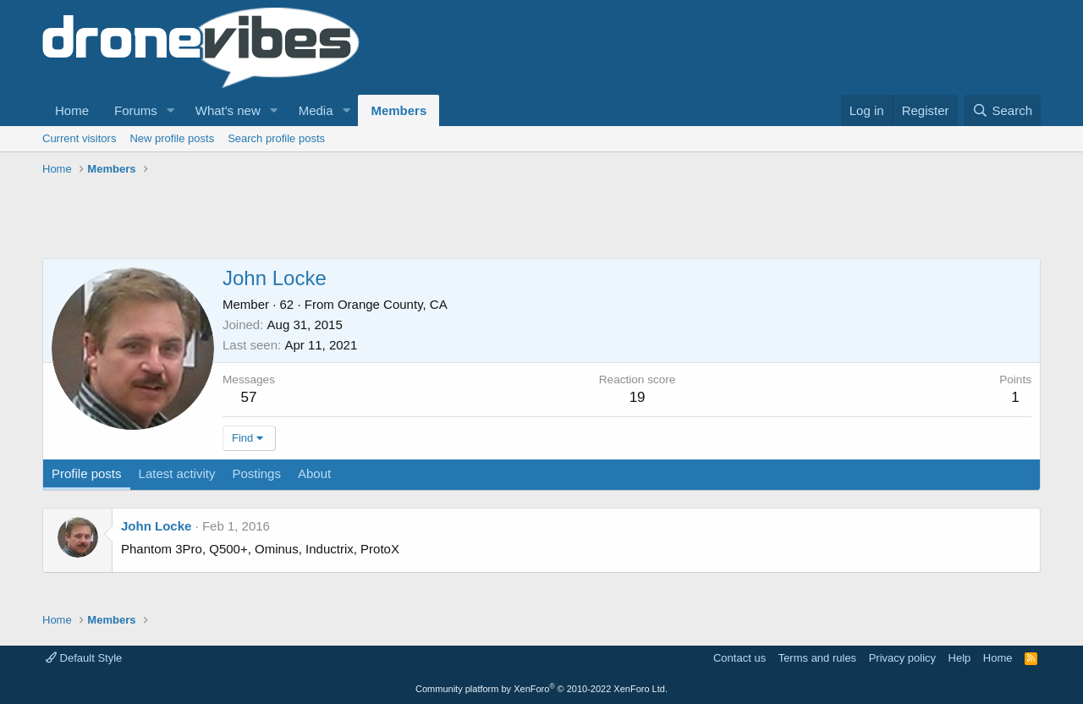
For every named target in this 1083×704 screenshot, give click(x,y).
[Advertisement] (350, 220)
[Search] (1002, 110)
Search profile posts (276, 138)
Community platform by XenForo (541, 689)
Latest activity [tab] (177, 473)
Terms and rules (817, 658)
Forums (135, 110)
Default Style (84, 658)
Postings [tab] (256, 473)
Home (72, 110)
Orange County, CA (393, 304)
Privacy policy (902, 658)
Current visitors (79, 138)
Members (398, 110)
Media (316, 110)
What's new (228, 110)
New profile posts (171, 138)
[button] (171, 110)
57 (249, 397)
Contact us (739, 658)
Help (959, 658)
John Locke (156, 526)
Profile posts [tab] (87, 473)
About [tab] (314, 473)
